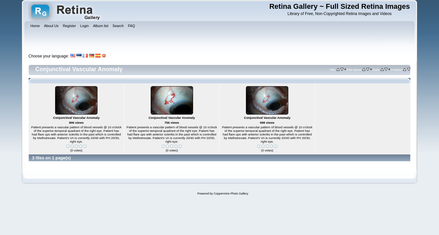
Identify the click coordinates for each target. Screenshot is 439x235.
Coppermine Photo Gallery (231, 193)
